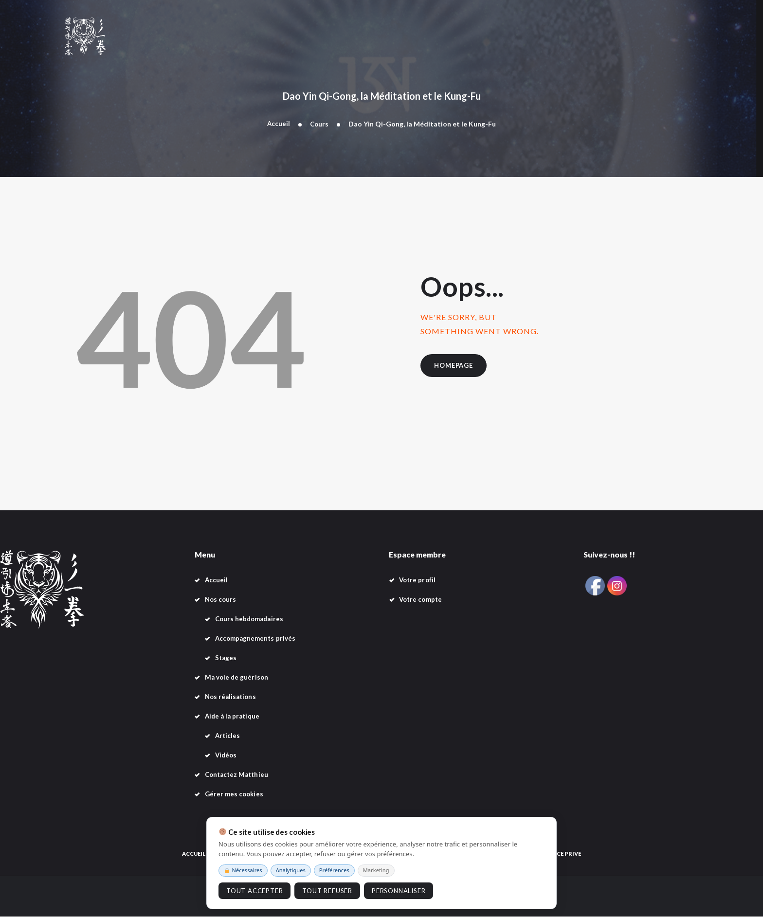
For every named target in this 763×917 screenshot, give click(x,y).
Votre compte (422, 600)
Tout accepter (254, 891)
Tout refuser (327, 891)
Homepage (456, 367)
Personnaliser (398, 891)
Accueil (278, 124)
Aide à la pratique (234, 717)
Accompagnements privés (257, 639)
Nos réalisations (232, 697)
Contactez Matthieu (238, 775)
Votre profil (418, 580)
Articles (228, 736)
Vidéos (226, 756)
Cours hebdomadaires (251, 619)
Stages (226, 658)
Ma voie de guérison (237, 678)
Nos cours (221, 600)
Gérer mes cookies (235, 795)
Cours (319, 124)
